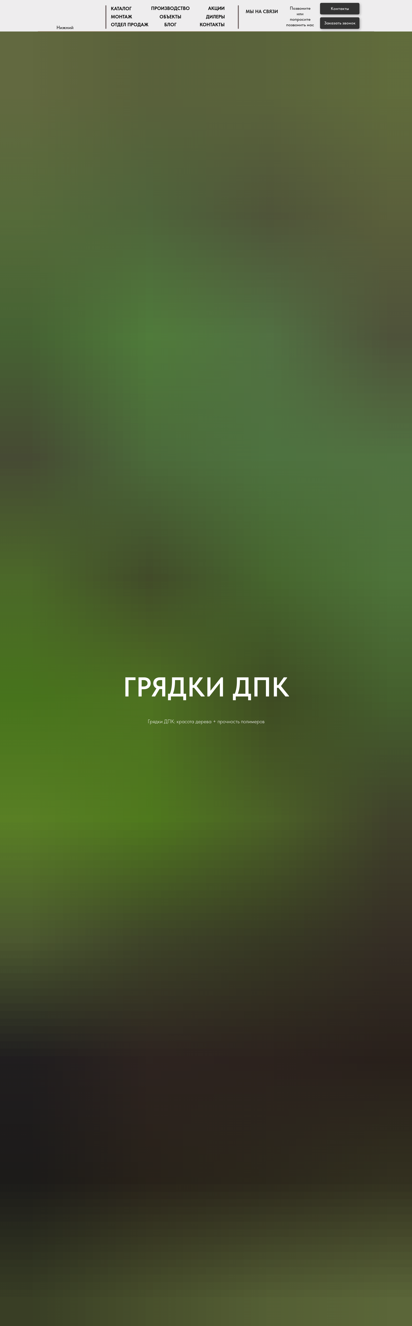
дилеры (215, 16)
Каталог (121, 8)
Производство (170, 8)
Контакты (212, 24)
